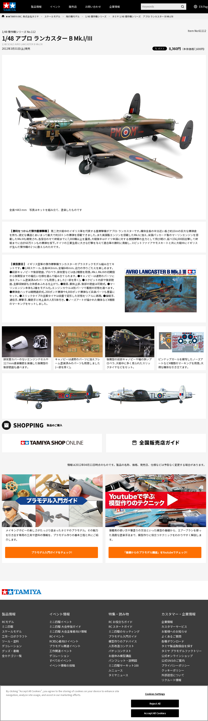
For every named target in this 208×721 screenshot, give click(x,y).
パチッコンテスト (120, 651)
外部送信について (172, 675)
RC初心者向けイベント (63, 641)
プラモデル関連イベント (65, 646)
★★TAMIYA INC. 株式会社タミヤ (22, 16)
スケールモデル (52, 16)
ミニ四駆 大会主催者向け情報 (68, 631)
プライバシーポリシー (175, 665)
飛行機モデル (73, 16)
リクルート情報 (171, 680)
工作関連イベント (60, 651)
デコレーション (12, 646)
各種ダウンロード (172, 641)
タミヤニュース (118, 675)
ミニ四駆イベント (60, 622)
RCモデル (8, 622)
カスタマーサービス (174, 626)
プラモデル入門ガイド (123, 636)
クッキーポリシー (172, 670)
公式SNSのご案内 (173, 660)
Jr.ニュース (116, 670)
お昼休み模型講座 (120, 656)
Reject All (155, 703)
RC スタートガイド (121, 626)
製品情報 (36, 6)
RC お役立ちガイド (121, 622)
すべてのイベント (60, 660)
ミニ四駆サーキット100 (124, 665)
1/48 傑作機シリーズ (95, 16)
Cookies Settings (155, 694)
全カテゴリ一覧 (12, 656)
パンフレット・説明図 (123, 660)
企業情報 (167, 622)
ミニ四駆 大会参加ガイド (65, 626)
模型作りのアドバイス (123, 641)
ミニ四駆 (7, 626)
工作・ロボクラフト (14, 636)
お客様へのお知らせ (174, 631)
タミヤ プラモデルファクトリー (181, 651)
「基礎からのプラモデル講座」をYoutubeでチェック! (155, 552)
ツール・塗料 (10, 641)
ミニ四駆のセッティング (124, 631)
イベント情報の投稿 (62, 665)
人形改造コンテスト (121, 646)
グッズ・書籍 (10, 651)
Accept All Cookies (155, 713)
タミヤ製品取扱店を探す (177, 646)
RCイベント (56, 636)
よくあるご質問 (171, 636)
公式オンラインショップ (177, 656)
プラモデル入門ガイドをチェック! (51, 552)
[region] (104, 703)
